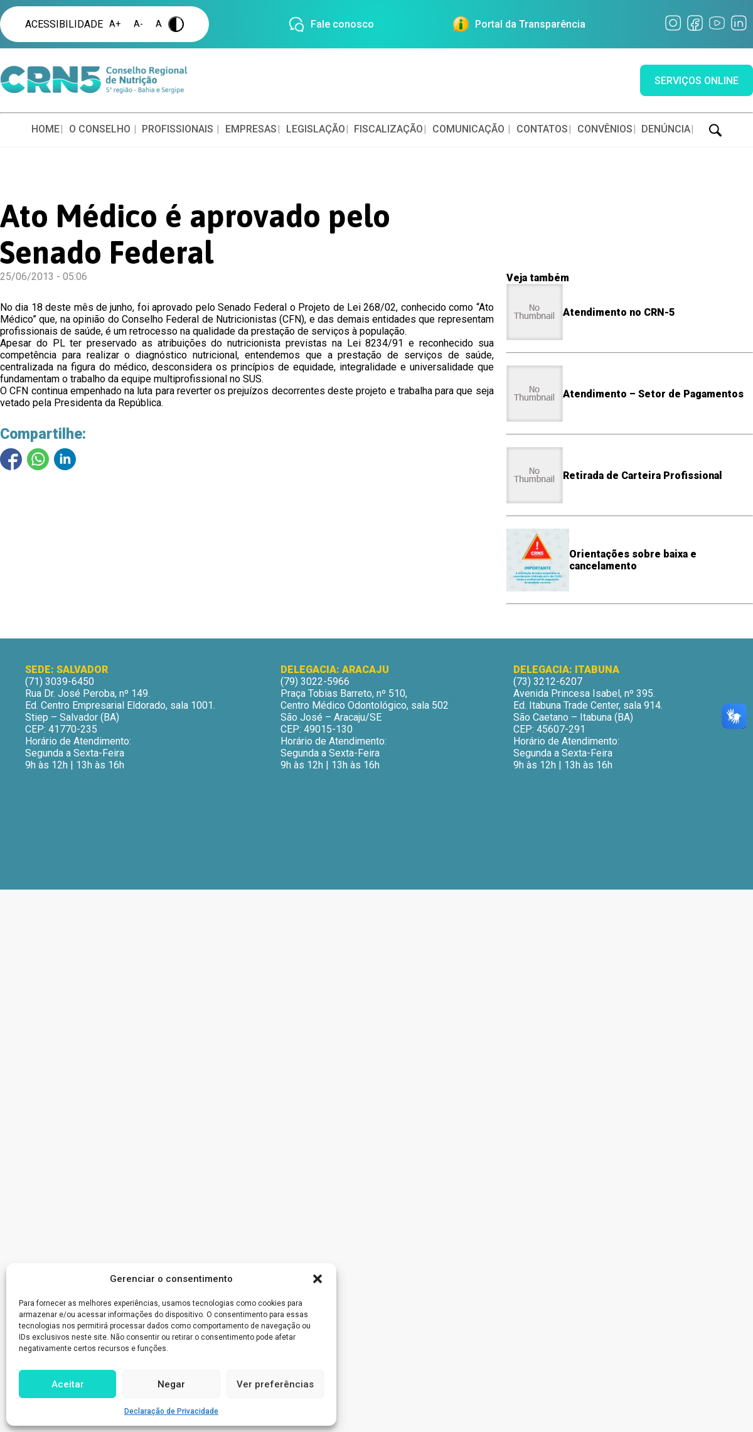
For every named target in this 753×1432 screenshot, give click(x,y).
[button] (317, 1279)
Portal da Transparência (530, 24)
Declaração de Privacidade (171, 1411)
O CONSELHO (100, 129)
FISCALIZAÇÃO (388, 129)
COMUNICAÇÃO (468, 129)
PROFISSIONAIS (177, 129)
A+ (115, 24)
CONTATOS (542, 129)
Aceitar (67, 1384)
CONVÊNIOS (605, 129)
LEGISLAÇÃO (315, 129)
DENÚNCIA (665, 129)
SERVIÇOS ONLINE (696, 81)
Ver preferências (275, 1384)
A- (138, 24)
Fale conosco (342, 24)
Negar (171, 1384)
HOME (45, 129)
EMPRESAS (251, 129)
